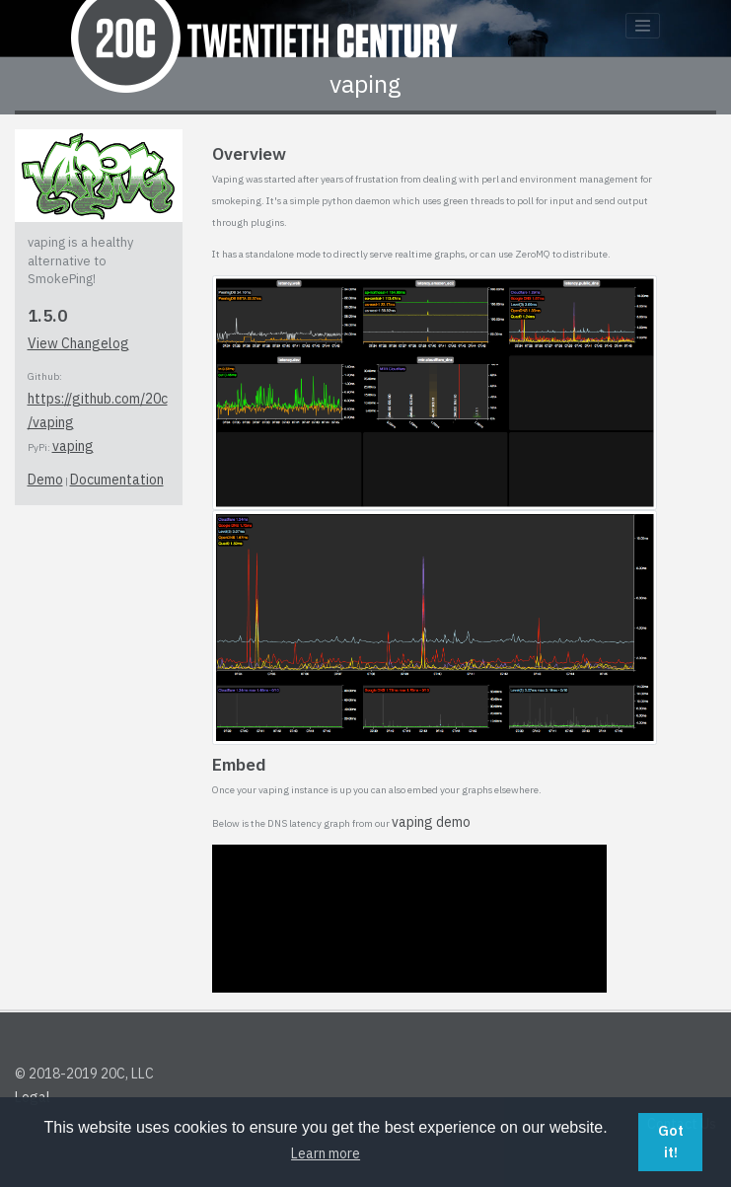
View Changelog (78, 343)
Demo (45, 479)
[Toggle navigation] (643, 25)
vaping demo (431, 822)
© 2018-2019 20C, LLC (84, 1073)
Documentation (117, 479)
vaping (73, 446)
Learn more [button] (325, 1153)
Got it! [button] (671, 1141)
